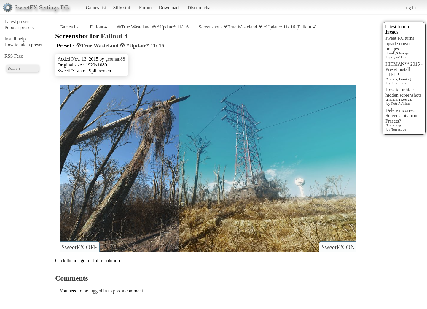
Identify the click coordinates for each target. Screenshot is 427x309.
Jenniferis (398, 83)
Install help (15, 38)
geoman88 (115, 58)
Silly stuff (122, 7)
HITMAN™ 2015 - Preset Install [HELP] (404, 69)
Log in (409, 7)
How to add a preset (23, 44)
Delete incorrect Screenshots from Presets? (402, 115)
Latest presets (17, 21)
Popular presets (19, 27)
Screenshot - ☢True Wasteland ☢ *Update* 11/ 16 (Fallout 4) (257, 26)
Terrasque (398, 129)
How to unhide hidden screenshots (403, 92)
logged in (98, 290)
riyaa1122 (399, 57)
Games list (96, 7)
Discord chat (199, 7)
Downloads (169, 7)
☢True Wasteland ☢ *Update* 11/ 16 (153, 26)
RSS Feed (13, 55)
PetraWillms (400, 103)
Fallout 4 (98, 26)
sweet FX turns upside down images (399, 43)
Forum (145, 7)
